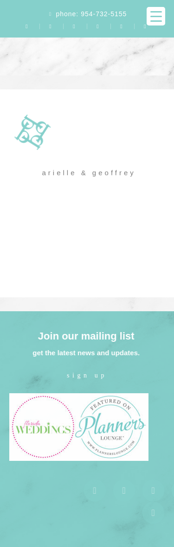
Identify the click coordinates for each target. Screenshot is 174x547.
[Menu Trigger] (156, 16)
